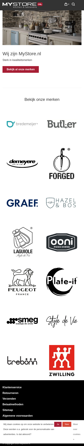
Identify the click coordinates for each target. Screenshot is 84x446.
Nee (67, 424)
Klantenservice (12, 387)
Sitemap (8, 410)
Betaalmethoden (13, 404)
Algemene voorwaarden (18, 415)
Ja (58, 424)
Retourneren (10, 393)
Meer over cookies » (76, 431)
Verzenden (9, 398)
